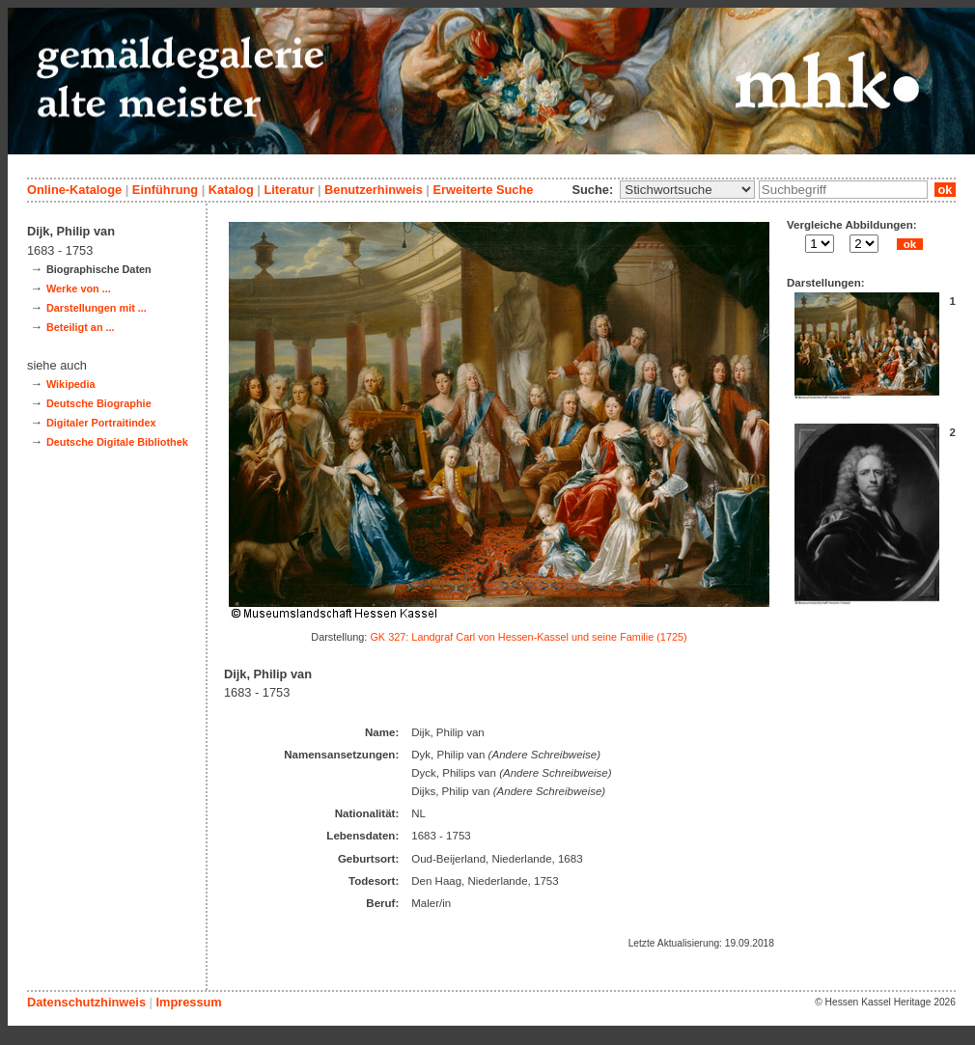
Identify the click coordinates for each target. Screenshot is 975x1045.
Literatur (289, 189)
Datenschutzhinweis (86, 1002)
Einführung (165, 189)
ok (945, 189)
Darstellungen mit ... (96, 308)
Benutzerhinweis (373, 189)
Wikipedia (71, 384)
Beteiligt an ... (80, 327)
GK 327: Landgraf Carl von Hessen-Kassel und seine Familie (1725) (528, 637)
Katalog (231, 189)
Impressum (188, 1002)
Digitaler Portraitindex (101, 422)
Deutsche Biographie (99, 403)
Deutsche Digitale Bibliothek (117, 442)
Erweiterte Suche (482, 189)
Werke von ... (78, 288)
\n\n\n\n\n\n (687, 189)
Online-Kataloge (74, 189)
